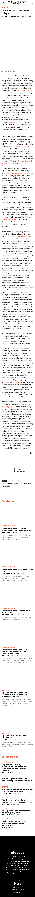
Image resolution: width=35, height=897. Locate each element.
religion (16, 484)
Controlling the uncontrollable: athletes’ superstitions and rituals (17, 780)
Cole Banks (6, 815)
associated (21, 90)
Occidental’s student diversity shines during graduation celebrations (15, 823)
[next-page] (6, 751)
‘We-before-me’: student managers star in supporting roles (17, 801)
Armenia (10, 481)
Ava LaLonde (6, 656)
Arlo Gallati (6, 827)
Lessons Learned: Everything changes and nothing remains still (17, 529)
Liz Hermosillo (7, 794)
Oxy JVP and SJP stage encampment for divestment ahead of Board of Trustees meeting (15, 767)
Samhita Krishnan (8, 697)
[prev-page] (3, 751)
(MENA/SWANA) (13, 122)
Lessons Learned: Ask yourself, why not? (17, 570)
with (26, 90)
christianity (18, 481)
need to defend (15, 382)
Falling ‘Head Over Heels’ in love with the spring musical (16, 811)
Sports (5, 776)
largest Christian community (18, 173)
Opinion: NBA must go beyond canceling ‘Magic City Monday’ (15, 693)
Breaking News (7, 762)
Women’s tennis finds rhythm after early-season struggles (17, 790)
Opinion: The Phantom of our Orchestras (14, 736)
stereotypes (6, 486)
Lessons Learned (8, 526)
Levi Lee (4, 740)
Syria (19, 178)
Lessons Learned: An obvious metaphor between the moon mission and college (15, 651)
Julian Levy (6, 804)
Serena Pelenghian (10, 16)
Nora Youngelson (8, 574)
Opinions (5, 690)
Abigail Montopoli (8, 615)
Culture (5, 808)
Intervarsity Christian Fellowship (17, 236)
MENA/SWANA (7, 484)
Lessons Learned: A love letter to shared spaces (16, 611)
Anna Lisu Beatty (8, 532)
